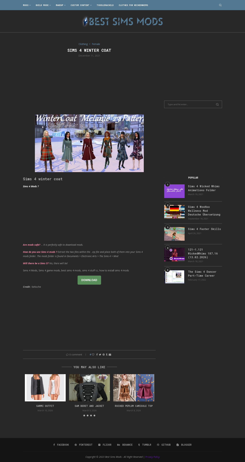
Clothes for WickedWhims (133, 5)
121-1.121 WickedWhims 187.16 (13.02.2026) (203, 253)
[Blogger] (184, 445)
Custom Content (80, 5)
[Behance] (125, 445)
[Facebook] (61, 445)
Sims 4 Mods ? (31, 186)
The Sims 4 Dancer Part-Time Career (202, 273)
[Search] (220, 5)
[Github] (164, 445)
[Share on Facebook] (97, 354)
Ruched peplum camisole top (134, 406)
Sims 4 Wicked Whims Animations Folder (203, 188)
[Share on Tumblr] (106, 354)
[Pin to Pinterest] (104, 354)
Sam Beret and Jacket (89, 406)
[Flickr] (104, 445)
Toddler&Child (105, 5)
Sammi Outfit (45, 406)
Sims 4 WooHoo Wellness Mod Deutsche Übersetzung (204, 210)
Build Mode (42, 5)
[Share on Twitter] (100, 354)
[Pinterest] (84, 445)
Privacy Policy (152, 456)
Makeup (59, 5)
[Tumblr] (144, 445)
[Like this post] (93, 354)
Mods (25, 5)
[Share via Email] (110, 354)
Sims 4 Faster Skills (204, 229)
